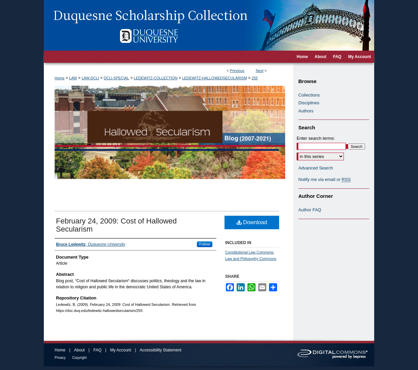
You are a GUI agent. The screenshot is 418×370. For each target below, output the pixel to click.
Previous (237, 71)
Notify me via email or (324, 179)
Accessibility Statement (160, 350)
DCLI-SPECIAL (116, 78)
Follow (204, 244)
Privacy (60, 358)
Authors (306, 110)
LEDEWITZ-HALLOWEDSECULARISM (214, 78)
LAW (73, 78)
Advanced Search (315, 167)
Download (252, 222)
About (79, 350)
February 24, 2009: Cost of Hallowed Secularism (116, 225)
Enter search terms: (316, 138)
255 (254, 78)
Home (59, 78)
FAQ (97, 350)
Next (260, 71)
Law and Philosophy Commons (250, 259)
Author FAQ (309, 209)
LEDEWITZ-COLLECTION (156, 78)
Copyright (79, 358)
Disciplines (308, 102)
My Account (120, 350)
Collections (309, 95)
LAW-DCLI (90, 78)
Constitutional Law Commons (249, 252)
